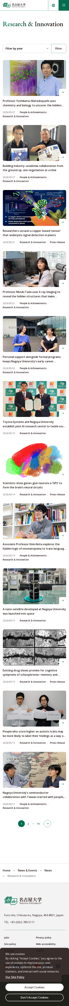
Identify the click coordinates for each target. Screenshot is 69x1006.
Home (6, 870)
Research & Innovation (16, 116)
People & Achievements (33, 112)
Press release (57, 242)
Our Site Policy (14, 977)
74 (38, 823)
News (48, 870)
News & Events (27, 870)
